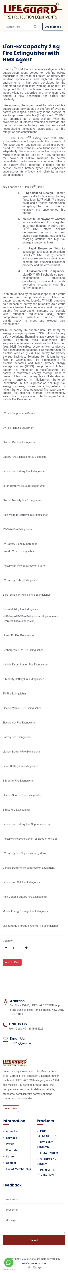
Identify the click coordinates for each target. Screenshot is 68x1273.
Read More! (11, 1108)
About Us (12, 1131)
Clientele (11, 1150)
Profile (10, 1144)
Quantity (8, 940)
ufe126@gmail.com (21, 1043)
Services (11, 1137)
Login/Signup (53, 26)
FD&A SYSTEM (49, 1153)
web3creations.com (34, 1263)
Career (10, 1156)
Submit (34, 1240)
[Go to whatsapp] (8, 1262)
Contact (11, 1163)
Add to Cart (12, 962)
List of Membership (18, 1169)
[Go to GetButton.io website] (9, 1269)
